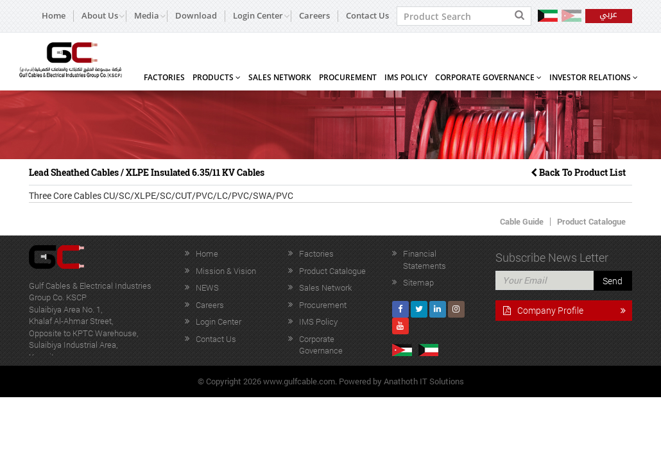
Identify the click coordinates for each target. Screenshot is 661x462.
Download (196, 15)
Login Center (218, 321)
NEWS (207, 287)
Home (53, 15)
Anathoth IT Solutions (424, 381)
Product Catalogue (591, 221)
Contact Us (367, 15)
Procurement (348, 77)
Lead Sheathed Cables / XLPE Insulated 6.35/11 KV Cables (146, 172)
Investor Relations (593, 77)
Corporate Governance (488, 77)
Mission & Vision (226, 271)
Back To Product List (578, 172)
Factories (164, 77)
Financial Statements (424, 259)
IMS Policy (405, 77)
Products (217, 77)
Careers (314, 15)
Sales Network (279, 77)
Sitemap (418, 282)
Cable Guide (522, 221)
